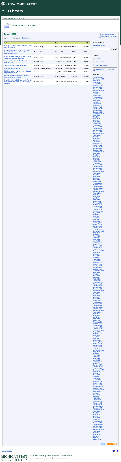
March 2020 (97, 162)
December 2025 (98, 77)
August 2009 (97, 371)
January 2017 (97, 224)
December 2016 (98, 226)
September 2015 (98, 251)
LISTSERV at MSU (108, 34)
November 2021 (98, 130)
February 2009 (97, 381)
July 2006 (96, 433)
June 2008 (96, 395)
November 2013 (98, 287)
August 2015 (97, 252)
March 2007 (97, 419)
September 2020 (98, 152)
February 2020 (97, 163)
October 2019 (97, 170)
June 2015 (96, 256)
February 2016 (97, 243)
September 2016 (98, 231)
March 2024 (97, 95)
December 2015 (98, 246)
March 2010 (97, 360)
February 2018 (97, 203)
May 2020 (96, 158)
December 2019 (98, 166)
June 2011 (96, 335)
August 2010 (97, 352)
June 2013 (96, 295)
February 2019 (97, 183)
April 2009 (96, 378)
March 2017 (97, 221)
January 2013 (97, 304)
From (35, 43)
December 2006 (98, 424)
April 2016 (96, 239)
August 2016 (97, 233)
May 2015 (96, 257)
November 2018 (98, 188)
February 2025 (97, 85)
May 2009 (96, 376)
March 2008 (97, 400)
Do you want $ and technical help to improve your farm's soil (16, 76)
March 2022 (97, 123)
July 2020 (96, 155)
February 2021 (97, 143)
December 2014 (98, 266)
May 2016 (96, 238)
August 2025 (97, 80)
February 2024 (97, 97)
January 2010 (97, 363)
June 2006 (96, 434)
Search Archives (98, 43)
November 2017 (98, 208)
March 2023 (97, 104)
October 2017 (97, 209)
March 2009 (97, 380)
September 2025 (98, 79)
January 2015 (97, 264)
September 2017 (98, 211)
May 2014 (96, 277)
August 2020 (97, 153)
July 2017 (96, 214)
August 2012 (97, 312)
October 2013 (97, 289)
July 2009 (96, 373)
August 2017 (97, 213)
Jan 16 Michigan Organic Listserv (15, 65)
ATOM (104, 444)
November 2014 (98, 267)
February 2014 (97, 282)
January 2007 (97, 423)
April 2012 (96, 319)
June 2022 (96, 119)
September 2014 (98, 271)
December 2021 (98, 128)
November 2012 (98, 307)
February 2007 (97, 421)
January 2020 (97, 165)
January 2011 (97, 343)
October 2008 (97, 388)
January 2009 (97, 383)
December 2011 (98, 325)
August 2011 (97, 332)
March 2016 (97, 241)
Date (56, 43)
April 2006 (96, 438)
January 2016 (97, 244)
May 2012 (96, 317)
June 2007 (96, 414)
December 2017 (98, 206)
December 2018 (98, 186)
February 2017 (97, 223)
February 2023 (97, 105)
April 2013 (96, 299)
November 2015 (98, 247)
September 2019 (98, 171)
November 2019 (98, 168)
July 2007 (96, 413)
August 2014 (97, 272)
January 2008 (97, 403)
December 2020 (98, 147)
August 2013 (97, 292)
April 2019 (96, 180)
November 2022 (98, 110)
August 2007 (97, 411)
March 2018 (97, 201)
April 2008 (96, 398)
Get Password (100, 61)
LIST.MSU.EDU (7, 451)
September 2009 (98, 370)
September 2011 (98, 330)
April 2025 (96, 82)
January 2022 (97, 127)
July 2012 (96, 314)
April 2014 (96, 279)
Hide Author (26, 38)
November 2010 (98, 347)
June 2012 (96, 315)
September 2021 (98, 133)
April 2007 (96, 418)
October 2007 (97, 408)
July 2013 (96, 294)
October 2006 (97, 428)
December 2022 (98, 109)
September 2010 (98, 350)
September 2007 (98, 410)
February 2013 (97, 302)
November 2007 (98, 406)
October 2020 (97, 150)
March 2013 (97, 300)
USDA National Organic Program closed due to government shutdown (17, 57)
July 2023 (96, 102)
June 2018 (96, 196)
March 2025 (97, 84)
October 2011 (97, 328)
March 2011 (97, 340)
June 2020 (96, 157)
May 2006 (96, 436)
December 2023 (98, 99)
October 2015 (97, 249)
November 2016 (98, 228)
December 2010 (98, 345)
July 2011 (96, 333)
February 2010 (97, 362)
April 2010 (96, 358)
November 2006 (98, 426)
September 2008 (98, 390)
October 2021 (97, 132)
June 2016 (96, 236)
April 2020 (96, 160)
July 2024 (96, 92)
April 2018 (96, 200)
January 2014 (97, 284)
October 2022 (97, 112)
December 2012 (98, 305)
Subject (6, 43)
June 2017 (96, 216)
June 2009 (96, 375)
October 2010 (97, 348)
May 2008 (96, 396)
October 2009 (97, 368)
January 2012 (97, 324)
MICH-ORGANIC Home (109, 37)
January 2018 (97, 204)
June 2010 (96, 355)
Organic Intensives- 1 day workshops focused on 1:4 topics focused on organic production (16, 51)
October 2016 (97, 229)
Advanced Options (99, 46)
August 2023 (97, 100)
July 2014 (96, 274)
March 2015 (97, 261)
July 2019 (96, 175)
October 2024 (97, 89)
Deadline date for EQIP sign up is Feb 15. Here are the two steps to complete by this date (18, 81)
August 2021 (97, 135)
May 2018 (96, 198)
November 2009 (98, 367)
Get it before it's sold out (12, 68)
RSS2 (115, 444)
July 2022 (96, 117)
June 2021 (96, 138)
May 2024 (96, 94)
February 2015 (97, 262)
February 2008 (97, 401)
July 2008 (96, 393)
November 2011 (98, 327)
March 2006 (97, 439)
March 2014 (97, 281)
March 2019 (97, 181)
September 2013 (98, 290)
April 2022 (96, 122)
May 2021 (96, 140)
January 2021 (97, 145)
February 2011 (97, 342)
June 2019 (96, 176)
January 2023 (97, 107)
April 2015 (96, 259)
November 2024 (98, 87)
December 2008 (98, 385)
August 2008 (97, 391)
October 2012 (97, 309)
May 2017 (96, 218)
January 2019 (97, 185)
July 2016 (96, 234)
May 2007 (96, 416)
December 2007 (98, 405)
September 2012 (98, 310)
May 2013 (96, 297)
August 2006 (97, 431)
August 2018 (97, 193)
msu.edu (49, 458)
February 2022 (97, 125)
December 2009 (98, 365)
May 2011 (96, 337)
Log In (98, 59)
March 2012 (97, 320)
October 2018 (97, 190)
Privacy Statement (66, 456)
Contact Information (53, 456)
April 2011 (96, 338)
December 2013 (98, 286)
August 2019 (97, 173)
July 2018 (96, 195)
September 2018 (98, 191)
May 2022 (96, 120)
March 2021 (97, 142)
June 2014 (96, 276)
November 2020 (98, 148)
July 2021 (96, 137)
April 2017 (96, 219)
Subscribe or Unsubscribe (105, 69)
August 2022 (97, 115)
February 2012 (97, 322)
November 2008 (98, 386)
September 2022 (98, 114)
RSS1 (109, 444)
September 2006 (98, 429)
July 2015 (96, 254)
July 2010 (96, 353)
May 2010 (96, 357)
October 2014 (97, 269)
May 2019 (96, 178)
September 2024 (98, 90)
